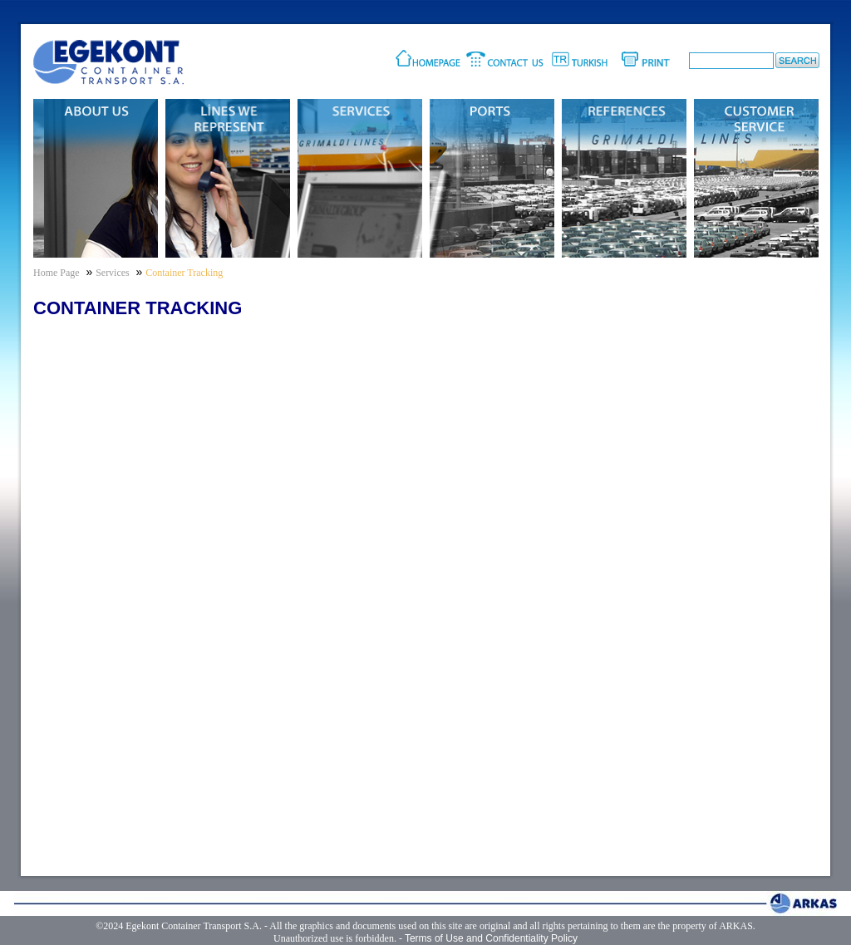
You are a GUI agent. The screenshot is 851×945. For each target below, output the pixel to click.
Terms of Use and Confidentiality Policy (491, 938)
